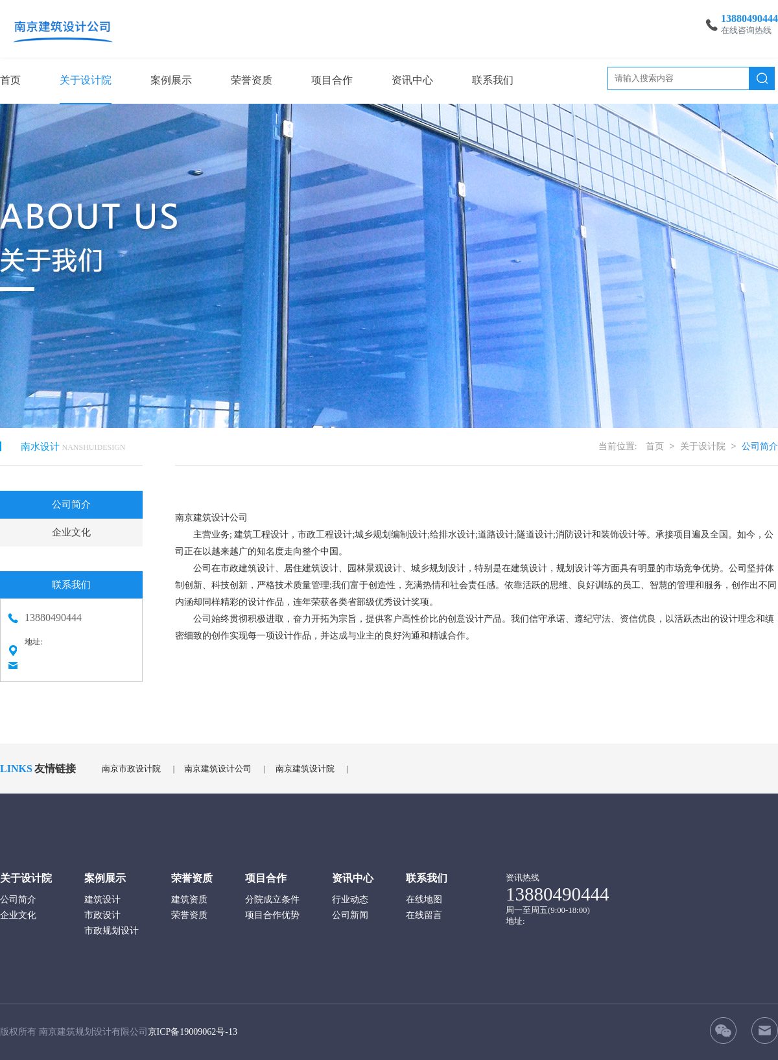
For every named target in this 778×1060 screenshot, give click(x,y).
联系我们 (492, 80)
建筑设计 (102, 899)
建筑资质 (189, 899)
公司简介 (71, 504)
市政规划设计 (111, 931)
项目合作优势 (272, 915)
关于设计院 (86, 80)
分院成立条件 (272, 899)
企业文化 (71, 532)
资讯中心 (412, 80)
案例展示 (171, 80)
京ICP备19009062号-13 (192, 1032)
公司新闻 (350, 915)
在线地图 (424, 899)
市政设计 (102, 915)
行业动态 (350, 899)
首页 (10, 80)
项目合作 (332, 80)
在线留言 (424, 915)
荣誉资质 (251, 80)
